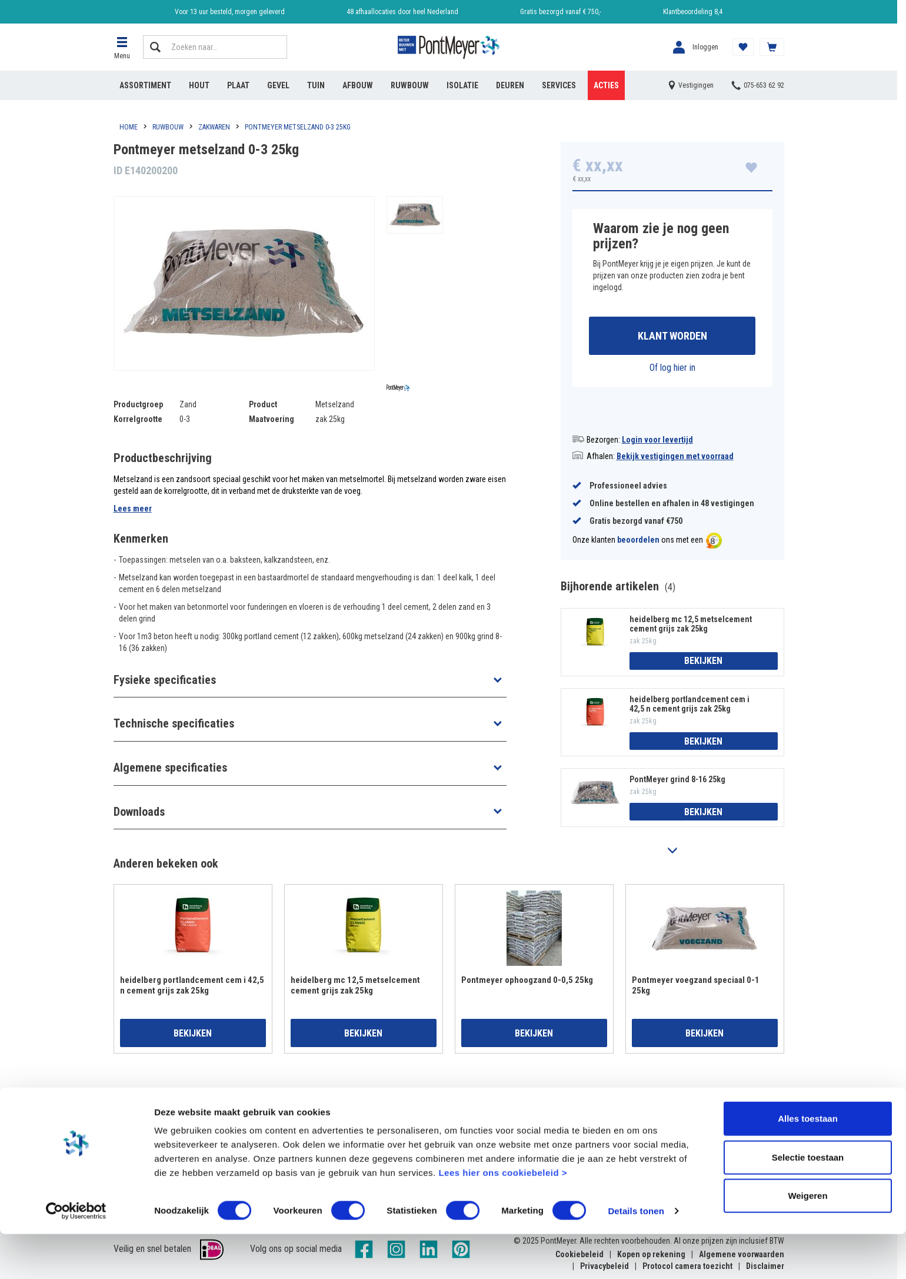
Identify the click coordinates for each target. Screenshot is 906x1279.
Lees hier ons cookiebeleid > (502, 1217)
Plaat (238, 85)
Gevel (278, 85)
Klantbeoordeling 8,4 (692, 12)
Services (559, 85)
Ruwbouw (410, 85)
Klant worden (672, 336)
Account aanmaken (148, 1125)
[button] (122, 47)
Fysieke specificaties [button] (165, 680)
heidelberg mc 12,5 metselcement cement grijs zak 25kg (690, 625)
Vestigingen (470, 1125)
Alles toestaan (808, 1163)
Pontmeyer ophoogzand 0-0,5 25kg (527, 981)
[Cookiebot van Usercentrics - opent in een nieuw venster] (76, 1256)
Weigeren (807, 1240)
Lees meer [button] (133, 508)
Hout (199, 85)
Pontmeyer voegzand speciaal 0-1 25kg (696, 986)
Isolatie (462, 85)
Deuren (510, 85)
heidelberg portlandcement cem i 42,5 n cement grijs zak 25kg (689, 705)
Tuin (316, 85)
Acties (606, 85)
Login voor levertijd (657, 441)
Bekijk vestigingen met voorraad (675, 457)
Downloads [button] (139, 812)
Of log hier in (672, 368)
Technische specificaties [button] (174, 723)
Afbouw (357, 85)
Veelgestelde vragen (319, 1125)
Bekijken (703, 662)
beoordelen (638, 541)
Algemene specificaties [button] (170, 767)
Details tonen (636, 1256)
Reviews (632, 1125)
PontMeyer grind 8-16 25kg (677, 781)
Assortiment (145, 85)
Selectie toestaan (808, 1202)
